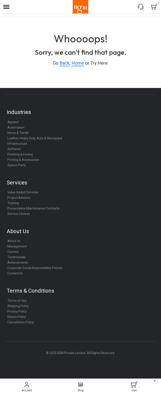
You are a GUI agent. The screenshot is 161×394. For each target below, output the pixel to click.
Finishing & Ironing (20, 154)
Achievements (17, 262)
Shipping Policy (18, 306)
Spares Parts (16, 165)
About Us (13, 241)
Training (13, 203)
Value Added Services (22, 192)
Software (14, 149)
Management (17, 246)
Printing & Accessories (23, 160)
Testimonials (16, 257)
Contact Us (15, 273)
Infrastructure (17, 143)
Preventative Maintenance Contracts (33, 208)
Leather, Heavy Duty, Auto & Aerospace (35, 138)
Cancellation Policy (20, 322)
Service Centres (18, 214)
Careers (13, 252)
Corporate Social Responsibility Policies (35, 268)
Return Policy (16, 317)
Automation (16, 127)
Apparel (13, 122)
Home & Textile (18, 133)
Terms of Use (17, 300)
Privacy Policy (17, 311)
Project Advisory (19, 197)
